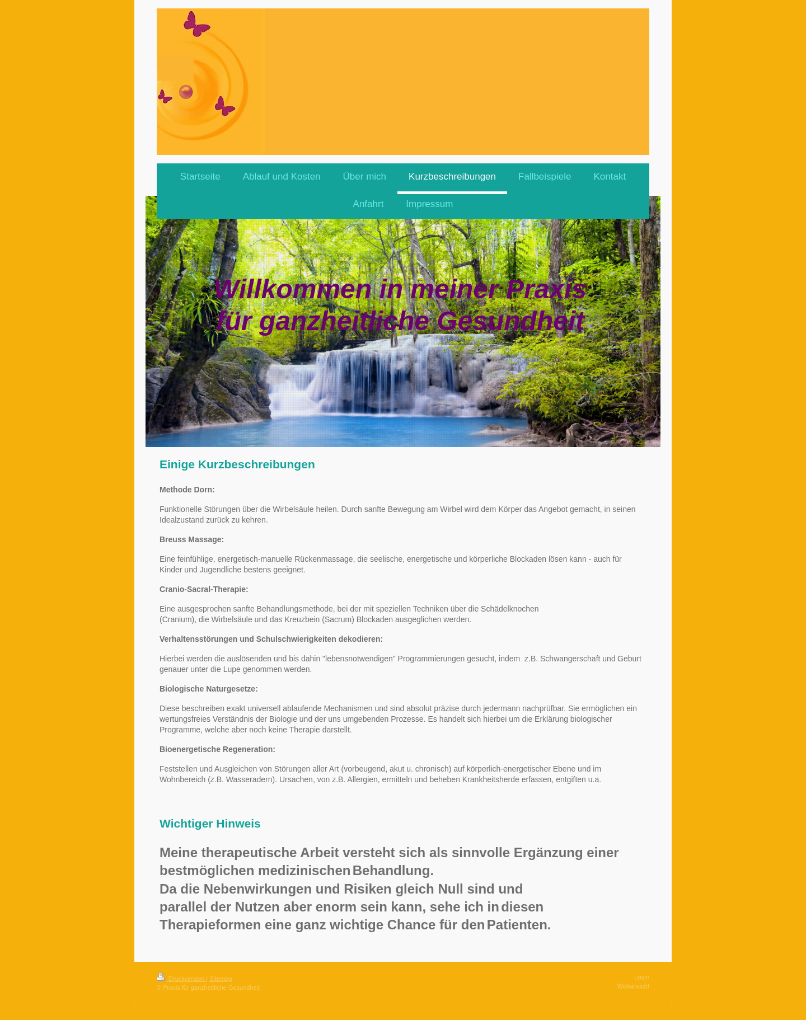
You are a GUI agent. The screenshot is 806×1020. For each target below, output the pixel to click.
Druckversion (181, 978)
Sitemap (220, 978)
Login (641, 977)
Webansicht (633, 986)
